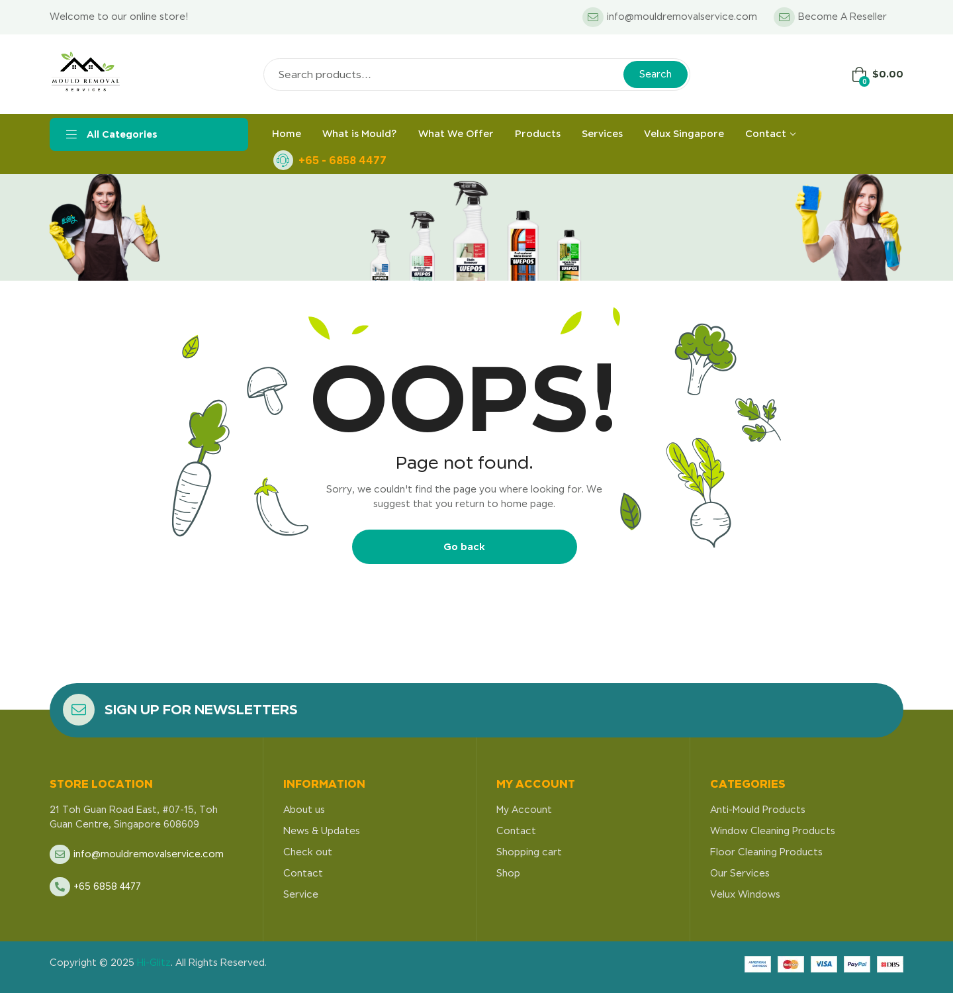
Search (655, 74)
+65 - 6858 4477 (342, 160)
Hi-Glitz (154, 962)
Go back (464, 546)
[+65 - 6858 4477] (283, 160)
